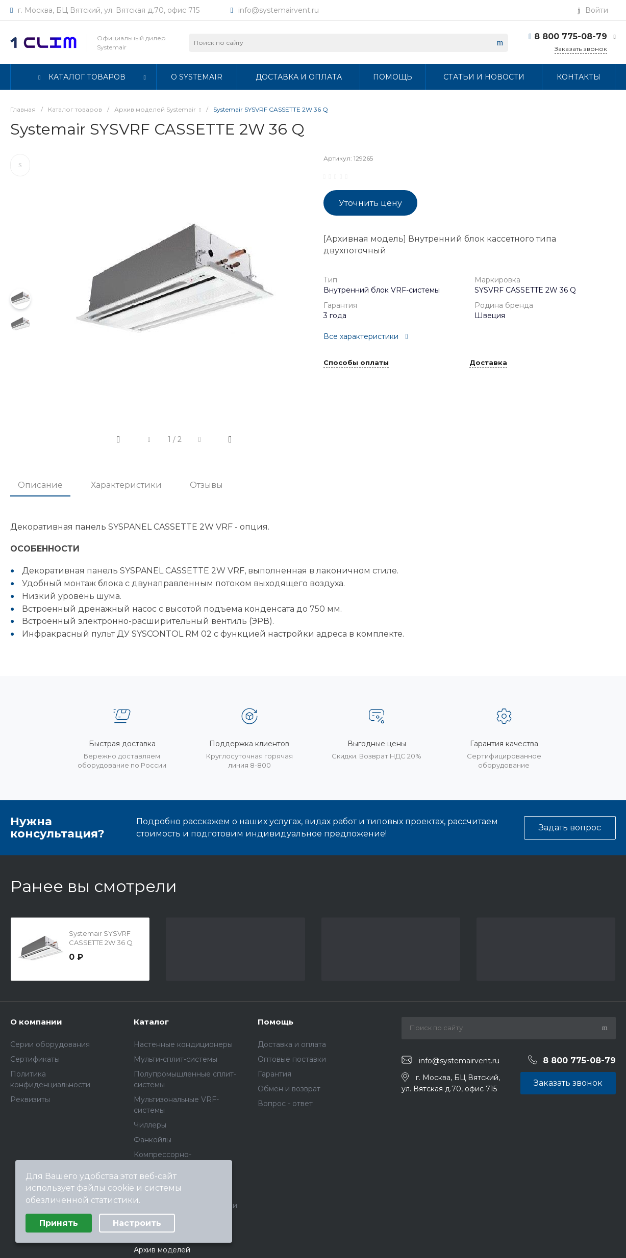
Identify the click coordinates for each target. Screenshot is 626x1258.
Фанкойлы (152, 1139)
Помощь (275, 1022)
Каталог (151, 1022)
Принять (58, 1223)
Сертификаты (35, 1059)
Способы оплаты (356, 362)
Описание (40, 485)
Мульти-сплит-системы (175, 1059)
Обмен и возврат (289, 1088)
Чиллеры (150, 1125)
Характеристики (126, 485)
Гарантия (274, 1074)
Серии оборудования (50, 1044)
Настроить (137, 1223)
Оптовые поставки (292, 1059)
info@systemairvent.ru (278, 10)
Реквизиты (30, 1099)
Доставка (488, 362)
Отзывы (206, 485)
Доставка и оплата (292, 1044)
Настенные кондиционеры (183, 1044)
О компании (36, 1022)
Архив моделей (162, 1249)
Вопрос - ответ (285, 1103)
